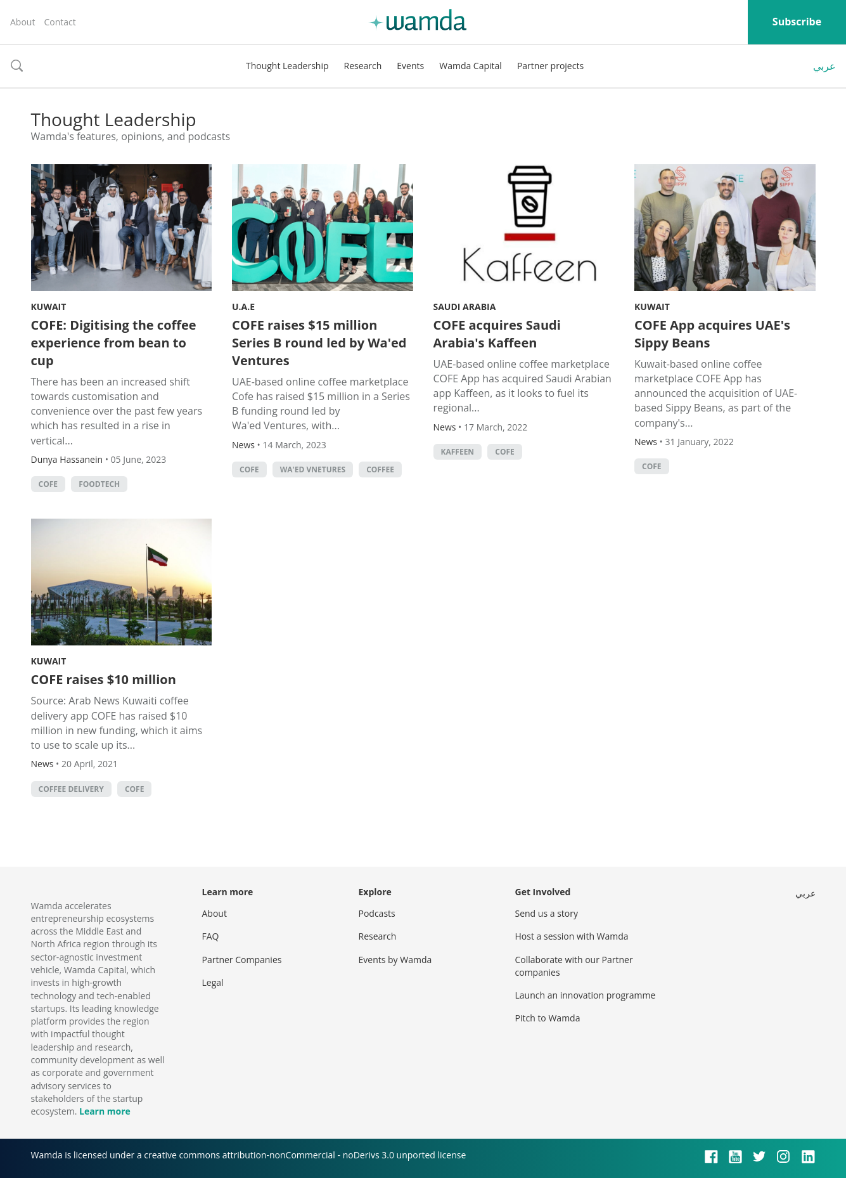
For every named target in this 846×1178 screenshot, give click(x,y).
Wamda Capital (470, 66)
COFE (48, 484)
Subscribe (796, 22)
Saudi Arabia (464, 307)
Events (410, 66)
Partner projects (550, 66)
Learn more (105, 1111)
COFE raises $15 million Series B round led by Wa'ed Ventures (319, 342)
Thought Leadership (287, 66)
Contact (59, 22)
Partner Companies (242, 960)
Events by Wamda (395, 960)
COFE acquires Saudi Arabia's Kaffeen (497, 333)
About (22, 22)
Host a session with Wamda (572, 936)
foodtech (99, 484)
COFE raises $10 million (103, 679)
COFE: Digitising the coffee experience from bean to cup (113, 342)
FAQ (210, 936)
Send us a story (546, 913)
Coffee (380, 469)
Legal (213, 982)
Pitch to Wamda (547, 1018)
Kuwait (49, 307)
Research (363, 66)
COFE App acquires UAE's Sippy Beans (712, 333)
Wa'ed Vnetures (312, 469)
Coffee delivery (71, 789)
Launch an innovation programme (585, 995)
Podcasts (377, 913)
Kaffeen (458, 451)
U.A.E (243, 307)
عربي (824, 66)
